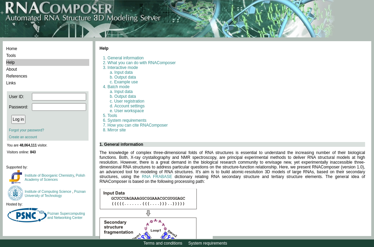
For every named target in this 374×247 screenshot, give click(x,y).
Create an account (23, 137)
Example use (126, 82)
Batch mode (118, 86)
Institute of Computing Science (48, 191)
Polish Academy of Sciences (55, 177)
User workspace (129, 110)
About (11, 69)
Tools (11, 55)
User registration (129, 101)
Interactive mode (122, 67)
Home (11, 48)
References (16, 76)
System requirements (126, 120)
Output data (125, 77)
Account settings (129, 106)
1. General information (121, 144)
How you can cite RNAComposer (137, 125)
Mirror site (116, 130)
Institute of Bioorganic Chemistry (49, 175)
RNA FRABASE (157, 176)
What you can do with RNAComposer (141, 62)
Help (10, 62)
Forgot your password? (26, 130)
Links (11, 83)
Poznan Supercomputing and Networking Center (66, 216)
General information (125, 58)
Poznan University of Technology (55, 194)
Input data (123, 72)
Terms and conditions (162, 243)
